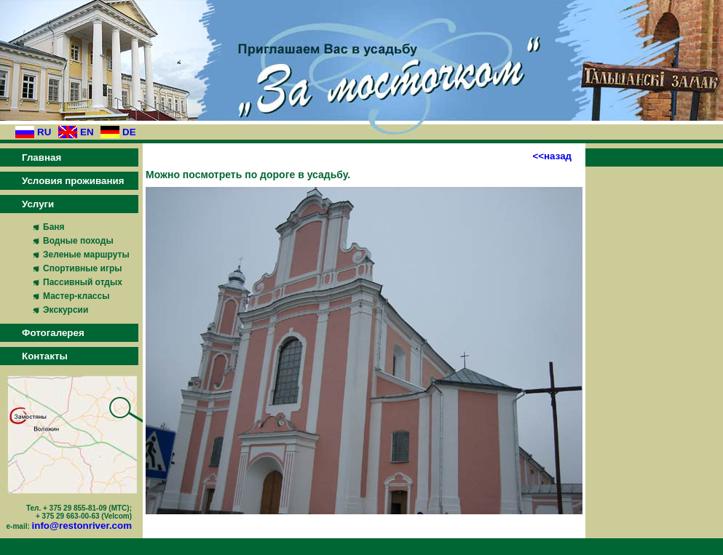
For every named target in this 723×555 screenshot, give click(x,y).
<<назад (552, 156)
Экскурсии (65, 310)
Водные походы (78, 241)
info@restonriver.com (82, 525)
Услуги (38, 204)
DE (129, 132)
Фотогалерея (53, 332)
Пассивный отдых (82, 282)
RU (44, 132)
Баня (54, 227)
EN (87, 132)
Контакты (45, 356)
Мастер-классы (76, 296)
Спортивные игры (82, 268)
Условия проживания (73, 180)
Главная (41, 157)
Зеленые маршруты (86, 254)
